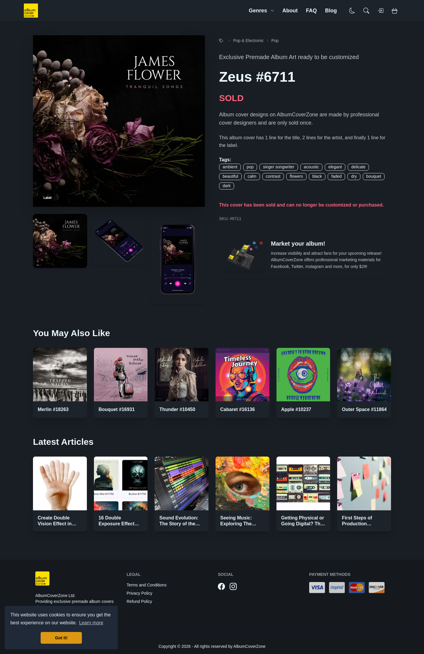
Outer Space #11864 (364, 409)
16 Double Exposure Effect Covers (117, 523)
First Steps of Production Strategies (357, 523)
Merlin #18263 (53, 409)
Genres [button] (261, 11)
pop (250, 167)
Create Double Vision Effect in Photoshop (55, 523)
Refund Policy (139, 601)
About (290, 11)
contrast (273, 176)
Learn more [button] (91, 622)
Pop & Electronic (248, 40)
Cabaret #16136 (237, 409)
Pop (275, 40)
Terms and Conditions (146, 585)
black (317, 176)
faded (336, 176)
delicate (358, 167)
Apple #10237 (296, 409)
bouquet (373, 176)
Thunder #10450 (177, 409)
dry (354, 176)
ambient (230, 167)
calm (252, 176)
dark (227, 185)
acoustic (311, 167)
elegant (335, 167)
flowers (296, 176)
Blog (331, 11)
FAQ (311, 11)
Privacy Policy (139, 593)
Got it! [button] (61, 637)
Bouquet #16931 (117, 409)
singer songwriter (278, 167)
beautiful (230, 176)
